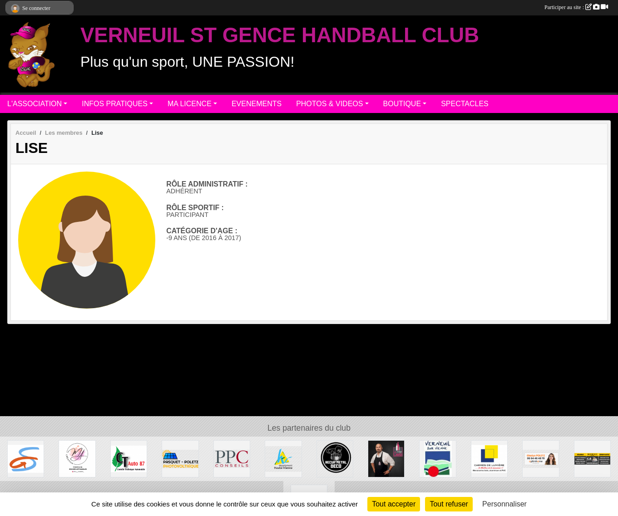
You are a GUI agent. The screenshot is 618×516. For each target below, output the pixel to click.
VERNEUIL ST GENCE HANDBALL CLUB (279, 35)
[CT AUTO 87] (128, 458)
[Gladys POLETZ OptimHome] (540, 458)
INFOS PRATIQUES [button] (115, 104)
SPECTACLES (465, 104)
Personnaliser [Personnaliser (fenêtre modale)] (504, 504)
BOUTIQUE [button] (402, 104)
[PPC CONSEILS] (231, 458)
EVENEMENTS (257, 104)
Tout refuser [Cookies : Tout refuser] (449, 504)
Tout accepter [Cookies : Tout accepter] (393, 504)
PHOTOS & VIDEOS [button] (329, 104)
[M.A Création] (77, 458)
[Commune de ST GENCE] (25, 458)
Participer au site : (576, 7)
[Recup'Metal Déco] (334, 458)
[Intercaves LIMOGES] (386, 458)
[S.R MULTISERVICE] (592, 458)
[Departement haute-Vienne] (283, 458)
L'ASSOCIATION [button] (34, 104)
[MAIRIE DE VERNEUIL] (437, 458)
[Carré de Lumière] (489, 458)
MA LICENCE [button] (190, 104)
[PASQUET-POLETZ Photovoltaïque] (180, 458)
